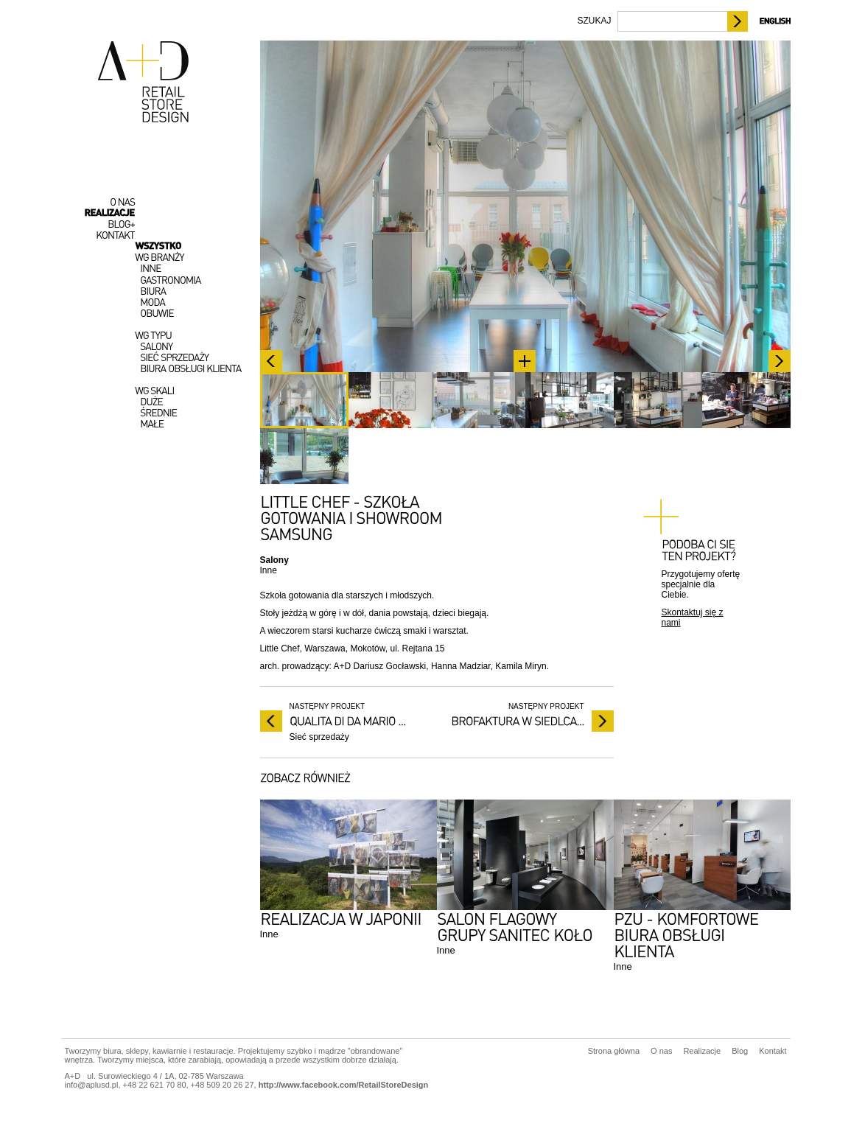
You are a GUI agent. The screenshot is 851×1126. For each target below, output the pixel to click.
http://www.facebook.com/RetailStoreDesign (344, 1084)
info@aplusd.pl (92, 1084)
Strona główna (614, 1050)
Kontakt (772, 1050)
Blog (740, 1050)
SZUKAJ (594, 20)
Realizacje (702, 1050)
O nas (661, 1050)
